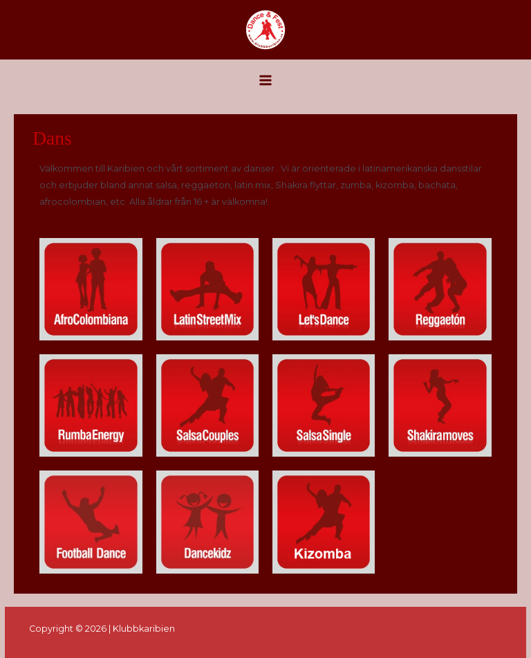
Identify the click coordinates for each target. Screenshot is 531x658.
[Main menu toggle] (265, 79)
